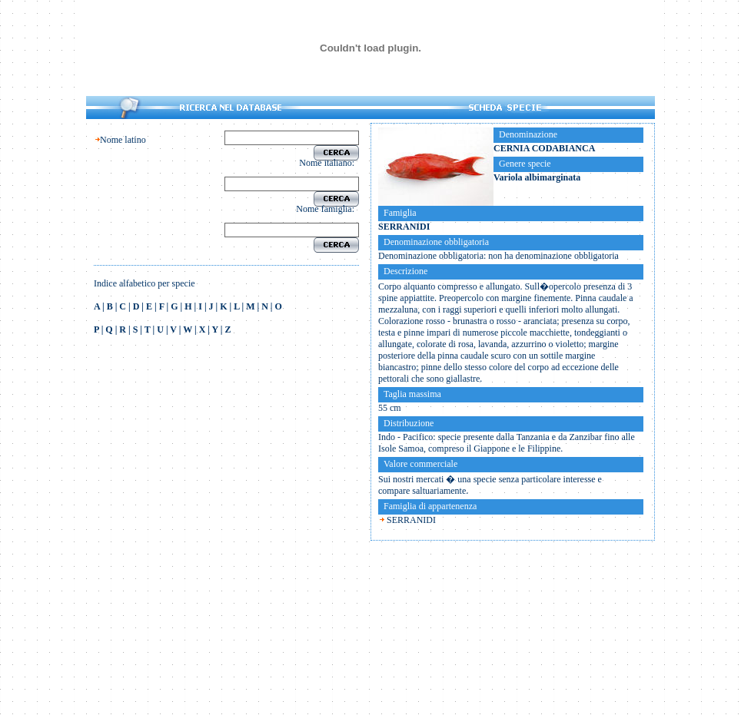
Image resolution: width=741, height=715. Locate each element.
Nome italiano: (329, 162)
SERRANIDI (411, 520)
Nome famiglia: (327, 209)
